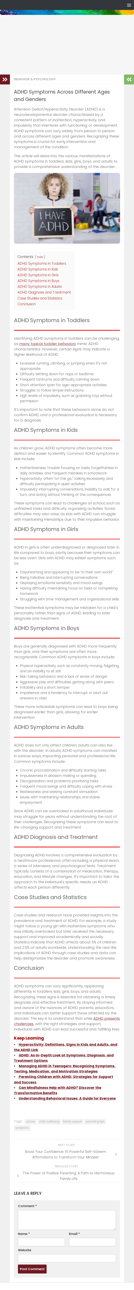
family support (72, 1121)
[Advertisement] (67, 45)
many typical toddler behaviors (47, 343)
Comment (27, 1206)
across (30, 1121)
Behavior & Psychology (35, 79)
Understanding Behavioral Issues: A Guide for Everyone (67, 1098)
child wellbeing (49, 1121)
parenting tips (95, 1121)
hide (40, 257)
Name (24, 1234)
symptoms (22, 1128)
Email (74, 1234)
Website (24, 1250)
